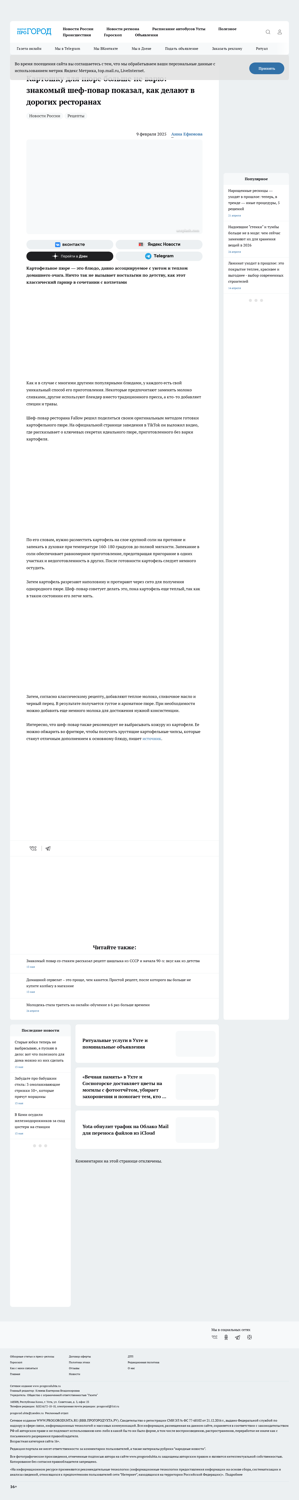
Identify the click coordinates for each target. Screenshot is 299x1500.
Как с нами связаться (24, 1368)
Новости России (78, 28)
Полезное (227, 28)
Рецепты (76, 115)
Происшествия (77, 35)
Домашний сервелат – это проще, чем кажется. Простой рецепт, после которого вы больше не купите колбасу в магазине (114, 986)
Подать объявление (182, 48)
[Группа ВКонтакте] (69, 244)
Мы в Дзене (142, 48)
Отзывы (74, 1368)
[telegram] (49, 848)
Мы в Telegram (67, 48)
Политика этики (79, 1362)
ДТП (130, 1356)
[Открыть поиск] (268, 32)
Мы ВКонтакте (106, 48)
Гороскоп (113, 35)
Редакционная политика (143, 1362)
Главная (15, 1374)
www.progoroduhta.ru (47, 1386)
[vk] (33, 848)
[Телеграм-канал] (159, 256)
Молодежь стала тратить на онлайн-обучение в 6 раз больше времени (114, 1008)
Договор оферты (80, 1356)
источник (151, 738)
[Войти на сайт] (279, 32)
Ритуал (262, 48)
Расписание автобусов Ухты (178, 28)
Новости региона (123, 28)
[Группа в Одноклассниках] (226, 1337)
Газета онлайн (29, 48)
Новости (74, 1374)
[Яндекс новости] (159, 244)
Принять (267, 68)
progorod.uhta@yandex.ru (27, 1413)
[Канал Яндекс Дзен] (69, 256)
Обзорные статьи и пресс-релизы (32, 1356)
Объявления (146, 35)
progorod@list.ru (108, 1406)
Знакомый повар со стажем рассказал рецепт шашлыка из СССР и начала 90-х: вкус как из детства (114, 964)
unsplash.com (187, 230)
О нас (131, 1368)
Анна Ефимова (187, 134)
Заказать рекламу (227, 48)
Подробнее (233, 1474)
